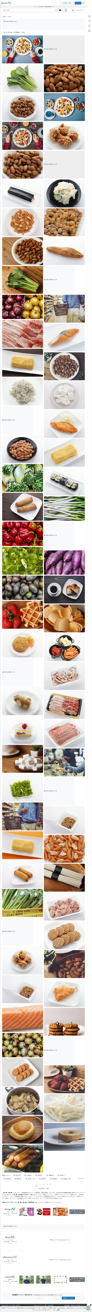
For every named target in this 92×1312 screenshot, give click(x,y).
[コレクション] (89, 26)
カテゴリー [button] (80, 10)
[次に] (51, 1184)
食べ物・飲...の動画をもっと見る (77, 1279)
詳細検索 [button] (67, 10)
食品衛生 (42, 1178)
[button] (67, 3)
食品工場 (17, 1175)
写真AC (4, 16)
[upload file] (60, 10)
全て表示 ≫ (81, 1178)
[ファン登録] (89, 21)
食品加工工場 (66, 1178)
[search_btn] (73, 10)
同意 (58, 1310)
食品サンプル (30, 1178)
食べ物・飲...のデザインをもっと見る (77, 1211)
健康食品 (18, 1178)
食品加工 (39, 1175)
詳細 (54, 1310)
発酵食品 (50, 1175)
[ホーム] (89, 16)
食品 (9, 16)
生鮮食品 (53, 1178)
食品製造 (7, 1178)
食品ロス (61, 1175)
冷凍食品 (28, 1175)
